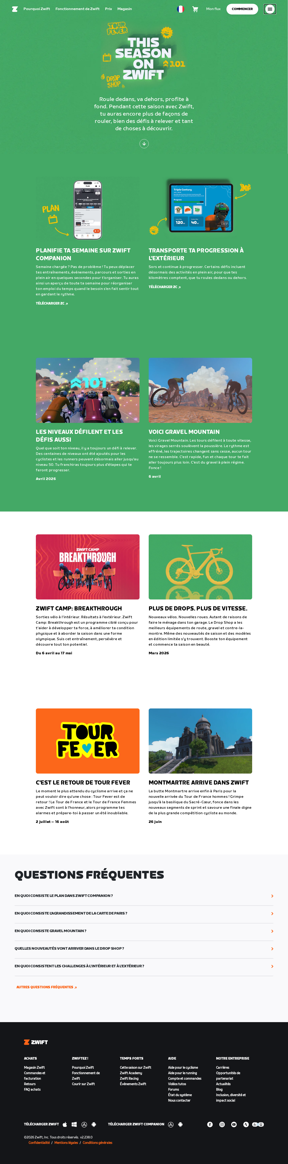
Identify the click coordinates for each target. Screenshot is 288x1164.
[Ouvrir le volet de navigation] (270, 10)
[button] (144, 896)
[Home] (15, 10)
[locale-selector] (180, 10)
